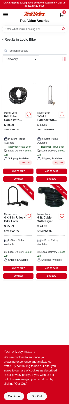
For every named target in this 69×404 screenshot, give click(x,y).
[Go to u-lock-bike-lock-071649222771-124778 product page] (18, 232)
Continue (14, 396)
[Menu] (5, 14)
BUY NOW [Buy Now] (18, 179)
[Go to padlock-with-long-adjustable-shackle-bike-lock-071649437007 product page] (51, 133)
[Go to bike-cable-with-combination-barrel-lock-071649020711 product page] (18, 133)
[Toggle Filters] (64, 59)
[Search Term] (34, 29)
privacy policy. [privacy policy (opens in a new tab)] (21, 374)
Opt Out (36, 396)
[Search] (63, 29)
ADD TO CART (18, 171)
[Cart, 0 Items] (61, 15)
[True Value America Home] (34, 13)
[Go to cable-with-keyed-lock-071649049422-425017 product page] (51, 232)
